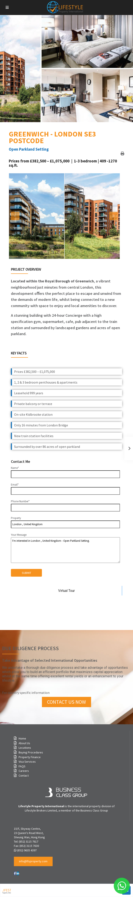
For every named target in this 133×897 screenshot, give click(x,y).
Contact (24, 775)
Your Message (65, 548)
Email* (65, 488)
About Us (24, 743)
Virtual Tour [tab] (66, 591)
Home (22, 738)
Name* (65, 471)
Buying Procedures (31, 752)
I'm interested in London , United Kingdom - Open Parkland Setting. (65, 550)
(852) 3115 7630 (29, 846)
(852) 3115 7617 (28, 841)
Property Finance (30, 757)
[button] (33, 861)
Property (65, 522)
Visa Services (27, 762)
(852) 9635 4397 (27, 850)
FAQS (22, 766)
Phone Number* (65, 504)
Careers (24, 771)
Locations (25, 748)
